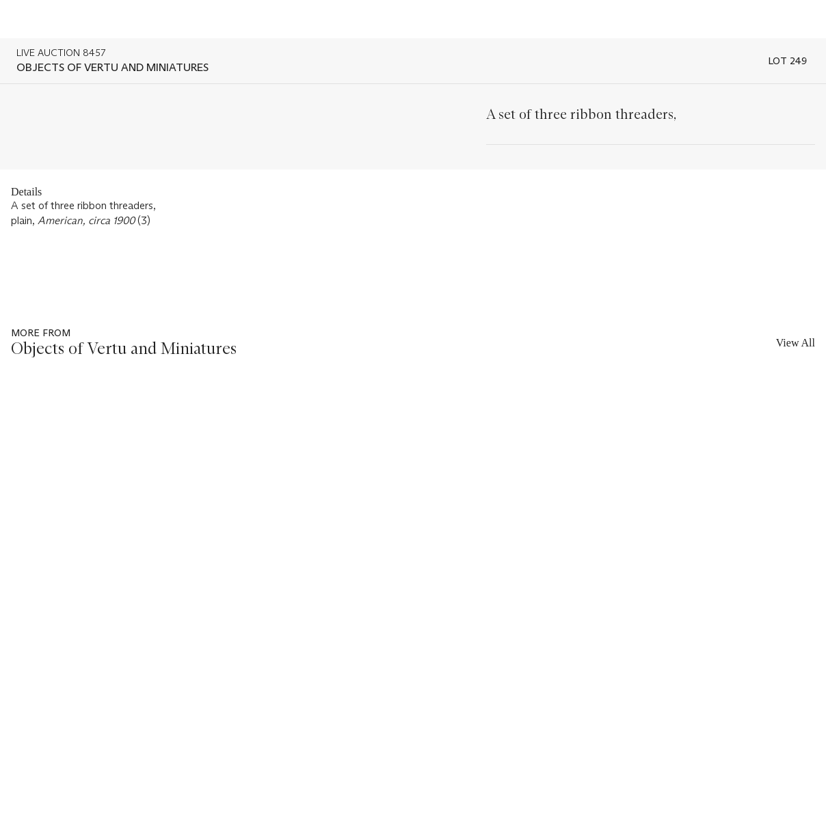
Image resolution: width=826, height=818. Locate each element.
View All (795, 343)
